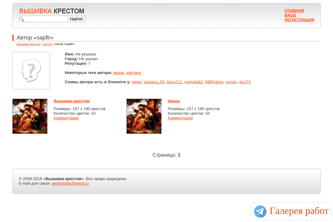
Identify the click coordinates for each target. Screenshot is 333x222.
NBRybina (214, 82)
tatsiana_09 (154, 82)
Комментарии (66, 118)
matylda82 (193, 82)
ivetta (136, 82)
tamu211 (174, 82)
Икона (174, 101)
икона (118, 72)
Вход (290, 15)
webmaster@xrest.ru (70, 183)
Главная (294, 10)
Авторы (47, 44)
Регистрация (299, 20)
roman (231, 82)
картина (133, 72)
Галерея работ (299, 210)
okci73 (245, 82)
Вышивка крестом (28, 44)
